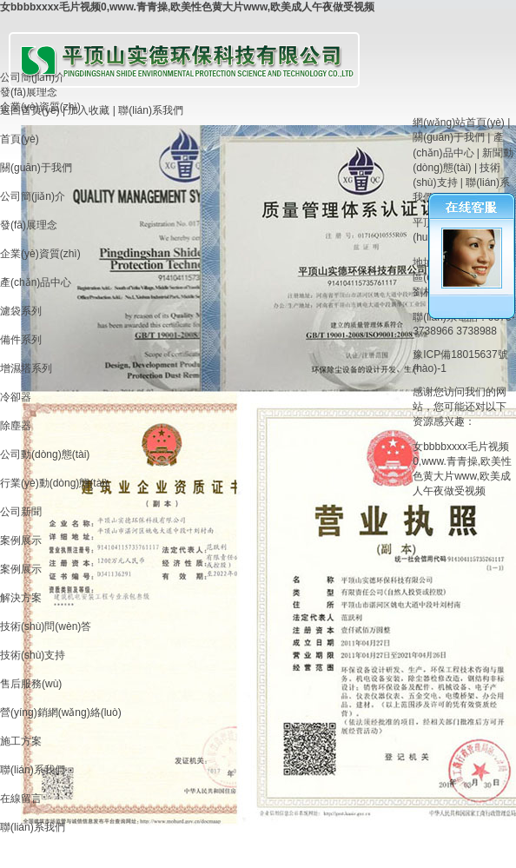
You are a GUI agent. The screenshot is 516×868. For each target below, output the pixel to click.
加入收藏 (88, 110)
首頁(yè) (19, 139)
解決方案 (21, 598)
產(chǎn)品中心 (35, 282)
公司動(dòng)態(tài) (44, 454)
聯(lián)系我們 (150, 110)
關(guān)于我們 (36, 168)
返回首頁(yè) (30, 110)
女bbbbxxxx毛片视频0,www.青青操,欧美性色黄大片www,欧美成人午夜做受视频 (187, 7)
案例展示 (21, 540)
